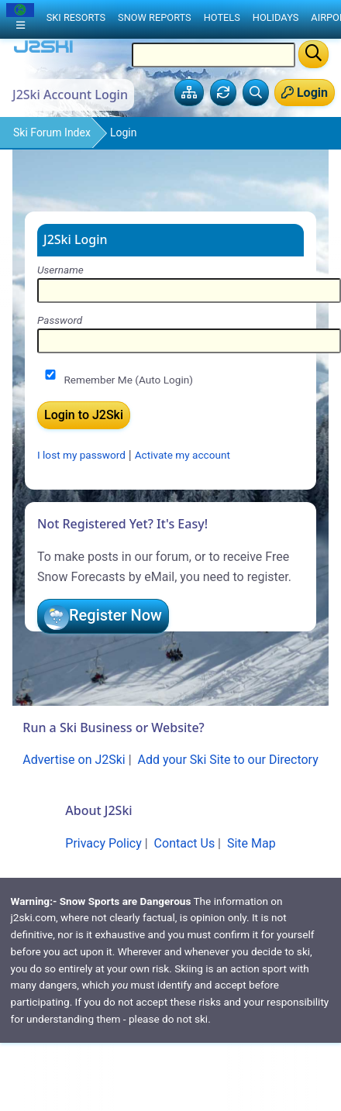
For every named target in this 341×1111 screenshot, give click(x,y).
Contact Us (184, 843)
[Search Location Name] (213, 55)
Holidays (276, 17)
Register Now (115, 615)
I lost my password (81, 455)
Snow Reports (154, 17)
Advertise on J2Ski (74, 759)
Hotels (222, 17)
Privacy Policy (103, 843)
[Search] (313, 54)
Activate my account (182, 455)
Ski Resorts (75, 17)
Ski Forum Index (52, 132)
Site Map (251, 843)
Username (60, 269)
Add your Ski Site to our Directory (228, 759)
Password (59, 320)
